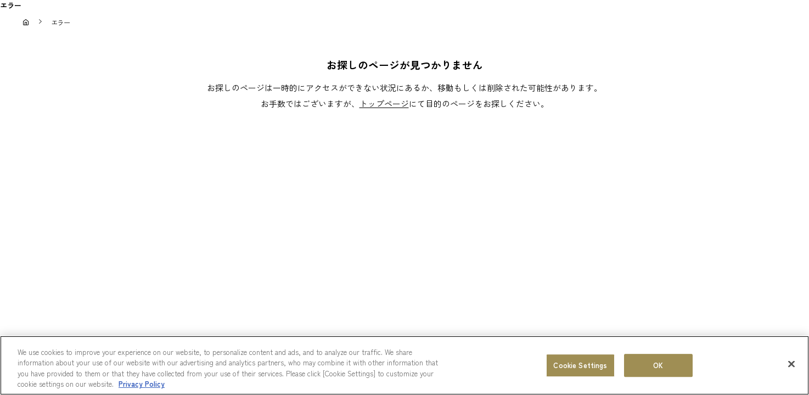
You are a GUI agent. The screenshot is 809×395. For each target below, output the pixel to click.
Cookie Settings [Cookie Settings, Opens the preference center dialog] (580, 365)
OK (658, 365)
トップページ (384, 103)
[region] (404, 365)
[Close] (791, 364)
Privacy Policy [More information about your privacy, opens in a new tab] (142, 384)
